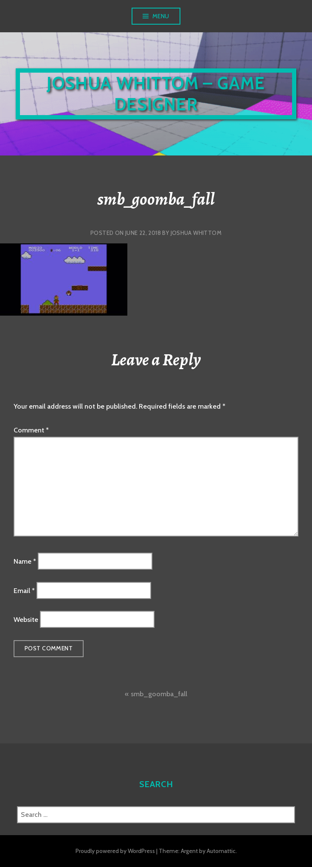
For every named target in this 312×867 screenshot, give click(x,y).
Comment (31, 430)
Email (24, 590)
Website (26, 620)
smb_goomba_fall (159, 694)
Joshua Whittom (196, 232)
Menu (160, 16)
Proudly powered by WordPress (115, 851)
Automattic (221, 851)
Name (25, 561)
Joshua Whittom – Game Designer (156, 94)
